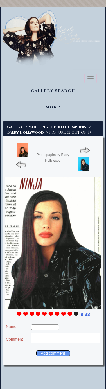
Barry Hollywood (25, 132)
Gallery (15, 127)
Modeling (38, 127)
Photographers (70, 127)
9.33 (85, 314)
